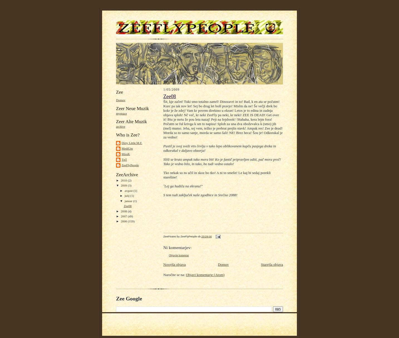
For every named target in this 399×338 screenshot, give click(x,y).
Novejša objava (174, 264)
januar (129, 201)
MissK (126, 154)
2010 (124, 180)
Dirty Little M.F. (132, 143)
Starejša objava (272, 264)
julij (127, 195)
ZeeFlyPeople (130, 165)
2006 (124, 221)
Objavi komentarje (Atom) (205, 275)
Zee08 (128, 206)
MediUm (127, 148)
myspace (121, 113)
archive (120, 126)
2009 (124, 185)
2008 (124, 211)
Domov (120, 100)
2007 (124, 216)
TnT (124, 159)
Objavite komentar (179, 255)
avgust (129, 190)
